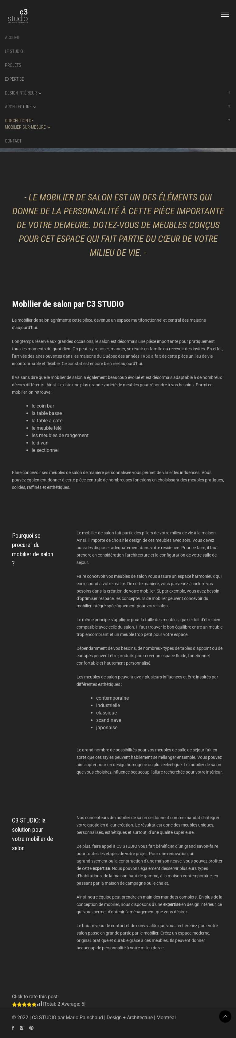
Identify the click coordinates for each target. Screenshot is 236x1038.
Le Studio (14, 51)
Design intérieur (21, 93)
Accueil (12, 37)
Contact (13, 141)
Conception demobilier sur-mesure (25, 124)
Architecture (18, 106)
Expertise (14, 79)
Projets (13, 65)
